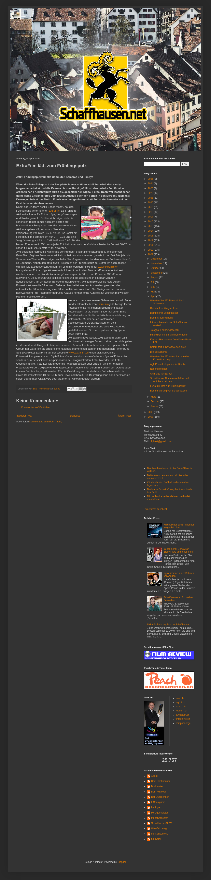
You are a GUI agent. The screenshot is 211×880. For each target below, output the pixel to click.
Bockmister (157, 786)
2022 (151, 193)
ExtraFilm (54, 210)
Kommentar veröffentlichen (35, 407)
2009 (151, 254)
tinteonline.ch (183, 719)
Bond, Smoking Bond (161, 317)
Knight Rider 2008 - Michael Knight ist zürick (179, 526)
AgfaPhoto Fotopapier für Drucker (168, 364)
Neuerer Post (24, 415)
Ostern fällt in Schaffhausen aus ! (168, 347)
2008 (151, 412)
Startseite (75, 415)
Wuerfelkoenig (159, 828)
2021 (151, 197)
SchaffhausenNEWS (162, 823)
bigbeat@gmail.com (160, 441)
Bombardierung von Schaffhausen (168, 390)
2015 (151, 226)
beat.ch (180, 698)
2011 (151, 245)
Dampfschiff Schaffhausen (164, 312)
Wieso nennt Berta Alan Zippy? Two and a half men (178, 550)
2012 (151, 240)
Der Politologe (158, 791)
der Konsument (159, 833)
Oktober (155, 268)
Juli (153, 282)
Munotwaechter (159, 818)
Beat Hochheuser (160, 781)
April (153, 296)
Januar (155, 406)
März (154, 396)
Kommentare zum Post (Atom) (45, 421)
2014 (151, 230)
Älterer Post (124, 415)
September (157, 272)
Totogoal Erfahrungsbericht (164, 330)
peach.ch (181, 706)
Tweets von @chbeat (155, 509)
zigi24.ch (180, 702)
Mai (153, 291)
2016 (151, 221)
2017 (151, 216)
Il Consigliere (158, 802)
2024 (151, 183)
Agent (154, 775)
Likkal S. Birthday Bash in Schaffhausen (168, 624)
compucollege (183, 723)
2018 (151, 212)
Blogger (121, 862)
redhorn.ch (181, 710)
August (155, 277)
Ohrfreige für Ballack (161, 373)
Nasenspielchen (158, 368)
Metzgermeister (159, 812)
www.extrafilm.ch (108, 266)
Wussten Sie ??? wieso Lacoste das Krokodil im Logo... (169, 358)
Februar (155, 401)
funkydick (156, 839)
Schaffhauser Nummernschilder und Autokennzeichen (169, 380)
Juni (153, 287)
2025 (151, 178)
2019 (151, 207)
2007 (151, 416)
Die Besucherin (158, 351)
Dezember (157, 258)
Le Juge (155, 807)
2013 (151, 235)
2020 (151, 202)
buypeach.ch (182, 714)
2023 (151, 188)
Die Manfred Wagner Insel (164, 308)
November (157, 263)
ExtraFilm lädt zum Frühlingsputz (168, 386)
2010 (151, 249)
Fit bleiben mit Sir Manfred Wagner (169, 334)
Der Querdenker (160, 797)
